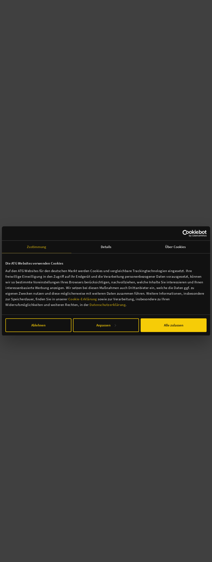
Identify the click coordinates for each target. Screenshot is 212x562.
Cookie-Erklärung (82, 299)
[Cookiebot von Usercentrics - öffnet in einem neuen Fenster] (186, 233)
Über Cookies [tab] (175, 247)
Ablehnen (38, 325)
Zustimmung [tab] (36, 247)
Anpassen (106, 325)
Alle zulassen (173, 325)
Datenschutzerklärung (108, 304)
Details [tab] (106, 247)
